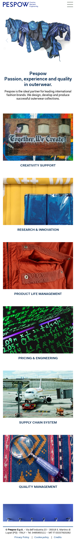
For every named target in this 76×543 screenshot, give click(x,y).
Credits (58, 537)
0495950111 (39, 533)
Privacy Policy (21, 537)
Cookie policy (41, 537)
